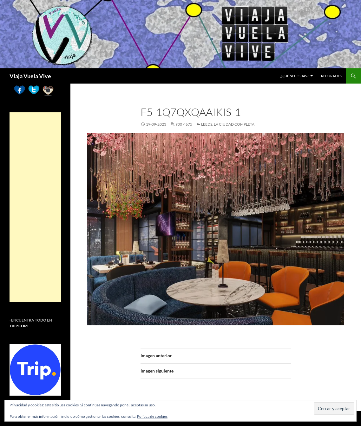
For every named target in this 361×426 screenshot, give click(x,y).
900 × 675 (183, 124)
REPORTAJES (331, 76)
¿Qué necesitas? (294, 76)
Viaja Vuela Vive (30, 75)
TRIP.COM (19, 325)
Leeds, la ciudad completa (227, 124)
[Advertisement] (35, 207)
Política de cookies (152, 416)
